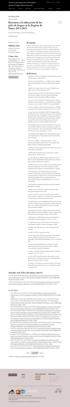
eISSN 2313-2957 (20, 395)
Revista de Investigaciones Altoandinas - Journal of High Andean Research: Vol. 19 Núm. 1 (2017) (38, 314)
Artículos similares (13, 290)
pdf (59, 22)
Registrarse (49, 2)
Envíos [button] (50, 8)
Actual (20, 8)
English (23, 376)
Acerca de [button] (11, 8)
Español (59, 2)
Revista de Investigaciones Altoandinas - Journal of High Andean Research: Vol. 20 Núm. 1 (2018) (34, 284)
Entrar (54, 2)
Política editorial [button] (39, 8)
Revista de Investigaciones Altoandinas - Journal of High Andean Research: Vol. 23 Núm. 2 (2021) (36, 348)
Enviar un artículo (12, 374)
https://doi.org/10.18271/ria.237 (15, 73)
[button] (13, 36)
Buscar (58, 8)
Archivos (28, 8)
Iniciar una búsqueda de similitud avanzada (26, 356)
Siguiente (41, 353)
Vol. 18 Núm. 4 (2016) (13, 16)
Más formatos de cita (13, 77)
